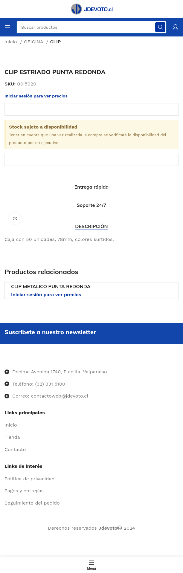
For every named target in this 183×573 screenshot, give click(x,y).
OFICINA (34, 42)
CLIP (55, 42)
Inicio (11, 42)
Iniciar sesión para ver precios (46, 294)
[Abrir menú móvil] (7, 27)
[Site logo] (91, 8)
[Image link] (4, 360)
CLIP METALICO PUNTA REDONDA (51, 286)
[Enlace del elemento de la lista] (91, 425)
